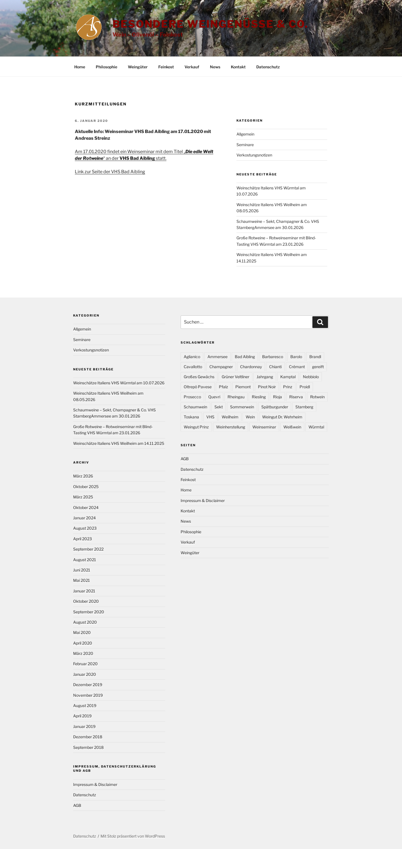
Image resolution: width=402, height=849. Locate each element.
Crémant (297, 366)
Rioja (277, 396)
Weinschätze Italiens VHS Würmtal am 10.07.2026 (118, 382)
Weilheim (230, 416)
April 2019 (82, 715)
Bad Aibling (245, 356)
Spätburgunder (274, 406)
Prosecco (192, 396)
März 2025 (83, 497)
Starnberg (304, 406)
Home (79, 66)
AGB (77, 805)
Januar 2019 (84, 726)
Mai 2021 (81, 580)
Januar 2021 (84, 590)
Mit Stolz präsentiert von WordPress (132, 836)
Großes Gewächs (199, 376)
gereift (318, 366)
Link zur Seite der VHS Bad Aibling (110, 171)
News (215, 66)
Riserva (296, 396)
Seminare (245, 144)
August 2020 (85, 622)
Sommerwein (242, 406)
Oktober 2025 (86, 486)
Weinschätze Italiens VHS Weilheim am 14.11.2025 (118, 443)
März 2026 (83, 476)
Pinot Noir (267, 386)
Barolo (296, 356)
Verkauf (192, 66)
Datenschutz (268, 66)
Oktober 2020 (86, 601)
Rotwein (317, 396)
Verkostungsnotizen (254, 155)
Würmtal (316, 426)
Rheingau (236, 396)
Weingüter (138, 66)
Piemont (243, 386)
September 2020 (88, 611)
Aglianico (192, 356)
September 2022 (88, 549)
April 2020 (82, 643)
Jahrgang (265, 376)
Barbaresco (272, 356)
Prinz (287, 386)
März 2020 (83, 653)
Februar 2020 (85, 663)
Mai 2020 (82, 632)
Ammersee (217, 356)
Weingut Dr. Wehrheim (282, 416)
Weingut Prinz (196, 426)
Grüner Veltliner (235, 376)
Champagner (221, 366)
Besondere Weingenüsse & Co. (210, 24)
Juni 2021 (81, 570)
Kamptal (288, 376)
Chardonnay (251, 366)
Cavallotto (193, 366)
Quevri (214, 396)
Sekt (218, 406)
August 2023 (85, 528)
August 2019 (84, 705)
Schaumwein (195, 406)
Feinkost (166, 66)
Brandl (315, 356)
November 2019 (88, 695)
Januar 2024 (84, 517)
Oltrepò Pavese (198, 386)
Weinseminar (264, 426)
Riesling (259, 396)
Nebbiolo (311, 376)
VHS (210, 416)
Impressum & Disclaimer (95, 784)
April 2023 (82, 538)
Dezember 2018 (87, 736)
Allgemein (245, 134)
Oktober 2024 (86, 507)
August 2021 (84, 559)
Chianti (275, 366)
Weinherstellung (230, 426)
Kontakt (238, 66)
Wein (250, 416)
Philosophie (106, 66)
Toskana (191, 416)
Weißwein (292, 426)
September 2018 (88, 747)
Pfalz (223, 386)
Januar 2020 (84, 674)
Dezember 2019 (87, 684)
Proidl (305, 386)
